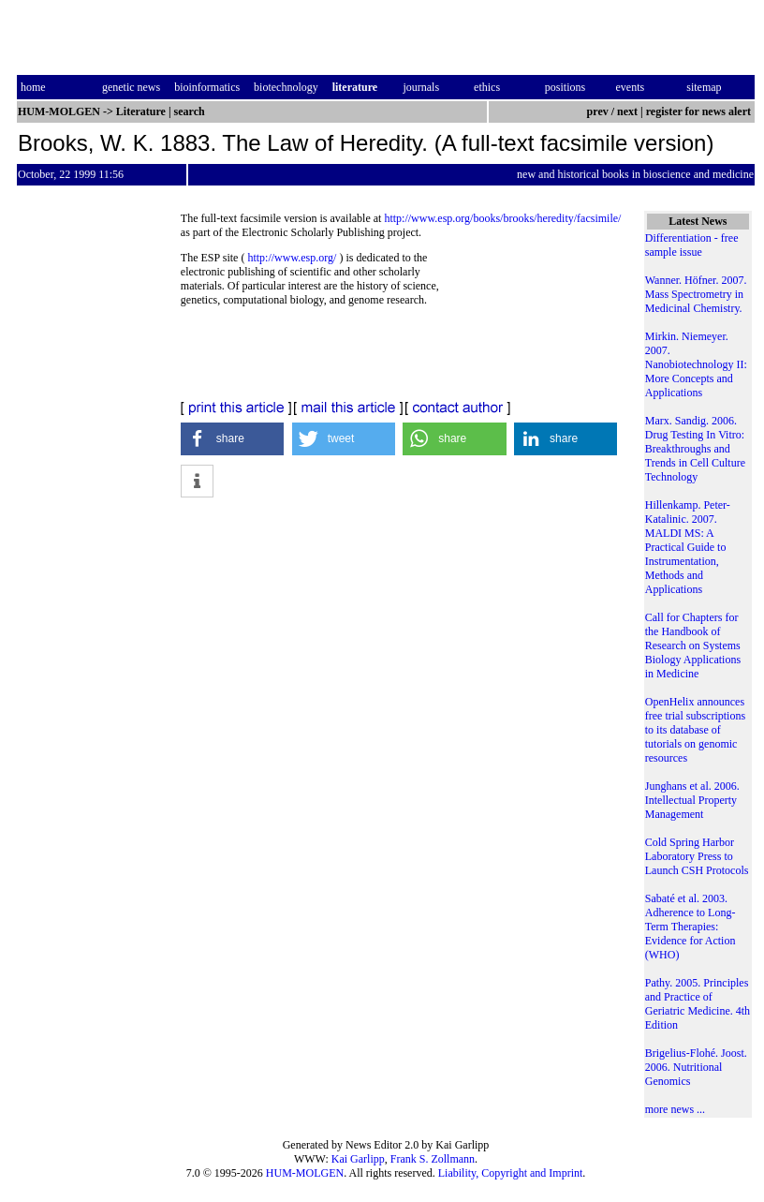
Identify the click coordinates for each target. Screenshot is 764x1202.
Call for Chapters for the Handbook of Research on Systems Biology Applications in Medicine (693, 645)
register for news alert (700, 111)
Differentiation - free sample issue (692, 245)
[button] (232, 439)
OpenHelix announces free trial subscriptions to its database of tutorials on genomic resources (695, 729)
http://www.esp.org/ (291, 257)
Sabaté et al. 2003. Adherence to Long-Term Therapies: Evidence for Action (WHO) (690, 926)
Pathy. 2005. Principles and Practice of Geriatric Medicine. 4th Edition (697, 1003)
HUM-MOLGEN (305, 1173)
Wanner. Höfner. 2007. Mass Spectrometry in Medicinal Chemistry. (696, 294)
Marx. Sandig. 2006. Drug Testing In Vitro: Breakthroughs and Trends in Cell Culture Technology (695, 448)
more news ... (675, 1109)
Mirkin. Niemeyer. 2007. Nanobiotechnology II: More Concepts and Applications (696, 364)
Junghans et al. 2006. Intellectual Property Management (692, 800)
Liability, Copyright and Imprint (510, 1173)
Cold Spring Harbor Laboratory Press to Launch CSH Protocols (697, 856)
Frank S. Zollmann (432, 1158)
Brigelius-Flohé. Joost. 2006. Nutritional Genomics (696, 1067)
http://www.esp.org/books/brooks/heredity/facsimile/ (502, 218)
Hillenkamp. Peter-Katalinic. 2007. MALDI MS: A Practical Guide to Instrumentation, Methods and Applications (687, 547)
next (627, 111)
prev (598, 111)
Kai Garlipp (358, 1158)
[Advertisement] (538, 320)
